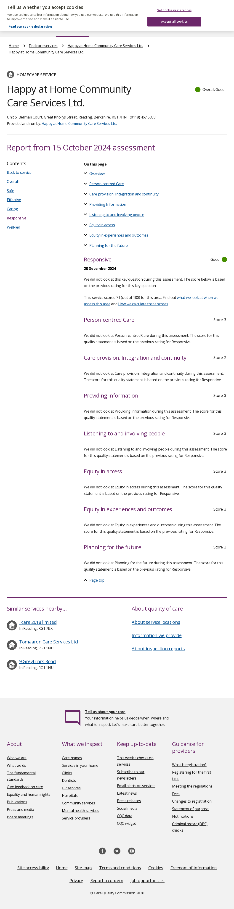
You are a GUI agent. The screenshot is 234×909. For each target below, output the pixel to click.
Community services (78, 803)
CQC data (124, 815)
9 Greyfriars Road (37, 661)
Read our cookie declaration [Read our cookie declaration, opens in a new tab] (30, 22)
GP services (71, 787)
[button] (210, 89)
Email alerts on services (136, 785)
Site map (83, 867)
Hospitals (69, 795)
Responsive (17, 218)
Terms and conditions (120, 867)
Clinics (67, 772)
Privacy (76, 880)
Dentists (69, 780)
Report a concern (106, 880)
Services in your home (80, 765)
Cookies (155, 867)
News (104, 28)
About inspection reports (158, 649)
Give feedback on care (25, 786)
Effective (14, 199)
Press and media (20, 809)
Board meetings (20, 816)
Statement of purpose (190, 808)
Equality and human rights (28, 794)
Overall (13, 181)
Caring (12, 208)
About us (38, 28)
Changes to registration (192, 801)
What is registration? (189, 764)
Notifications (182, 816)
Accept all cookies (174, 17)
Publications (131, 28)
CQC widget (126, 823)
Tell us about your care (105, 711)
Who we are (17, 757)
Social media (127, 808)
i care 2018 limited (37, 622)
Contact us (216, 28)
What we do (16, 765)
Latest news (127, 793)
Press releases (129, 800)
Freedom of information (193, 867)
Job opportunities (147, 880)
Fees (176, 793)
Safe (10, 190)
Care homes (72, 757)
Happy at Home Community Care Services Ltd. (105, 45)
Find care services (72, 28)
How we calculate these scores (143, 303)
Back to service (19, 172)
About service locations (156, 622)
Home (13, 28)
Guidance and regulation (174, 28)
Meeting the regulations (192, 786)
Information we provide (156, 635)
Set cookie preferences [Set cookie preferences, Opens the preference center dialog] (174, 5)
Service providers (76, 818)
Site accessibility (33, 867)
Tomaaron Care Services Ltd (48, 642)
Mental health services (80, 810)
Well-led (13, 227)
